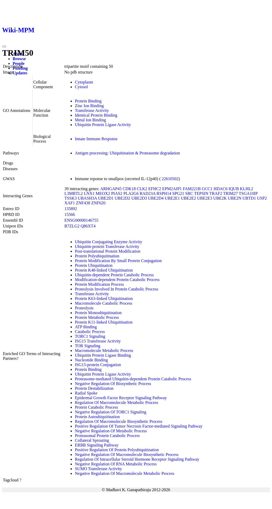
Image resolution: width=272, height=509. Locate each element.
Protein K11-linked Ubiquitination (103, 322)
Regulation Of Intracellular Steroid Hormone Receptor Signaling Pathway (137, 459)
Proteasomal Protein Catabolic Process (107, 435)
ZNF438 (83, 203)
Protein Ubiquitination (94, 265)
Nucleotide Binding (91, 360)
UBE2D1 (106, 198)
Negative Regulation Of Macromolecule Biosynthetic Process (126, 454)
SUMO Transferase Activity (98, 468)
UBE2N (235, 198)
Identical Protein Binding (96, 115)
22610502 (170, 178)
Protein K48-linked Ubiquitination (103, 270)
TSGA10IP (248, 193)
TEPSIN (201, 193)
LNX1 (89, 193)
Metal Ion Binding (90, 120)
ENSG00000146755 (81, 220)
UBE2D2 (122, 198)
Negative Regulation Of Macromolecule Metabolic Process (124, 473)
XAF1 (69, 203)
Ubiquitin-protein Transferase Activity (107, 246)
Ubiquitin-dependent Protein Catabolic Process (114, 275)
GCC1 (207, 188)
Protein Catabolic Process (96, 407)
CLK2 (142, 188)
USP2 (262, 198)
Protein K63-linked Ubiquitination (103, 298)
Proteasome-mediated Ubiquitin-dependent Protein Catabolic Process (133, 379)
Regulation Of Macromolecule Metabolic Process (116, 402)
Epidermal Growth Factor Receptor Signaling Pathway (121, 398)
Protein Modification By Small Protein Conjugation (118, 260)
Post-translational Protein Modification (107, 251)
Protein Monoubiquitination (98, 312)
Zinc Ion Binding (89, 105)
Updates (20, 73)
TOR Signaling (87, 346)
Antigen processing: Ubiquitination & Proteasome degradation (127, 153)
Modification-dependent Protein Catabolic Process (117, 279)
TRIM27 (230, 193)
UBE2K (220, 198)
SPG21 (178, 193)
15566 (69, 214)
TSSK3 (70, 198)
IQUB (233, 188)
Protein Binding (88, 101)
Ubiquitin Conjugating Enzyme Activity (108, 242)
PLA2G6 (130, 193)
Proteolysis (84, 308)
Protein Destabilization (94, 388)
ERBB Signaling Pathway (96, 445)
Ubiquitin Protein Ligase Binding (103, 355)
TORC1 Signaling (90, 336)
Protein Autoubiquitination (97, 416)
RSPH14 (164, 193)
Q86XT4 (88, 226)
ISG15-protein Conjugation (98, 364)
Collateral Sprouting (92, 440)
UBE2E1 (172, 198)
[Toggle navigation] (4, 46)
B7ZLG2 (71, 226)
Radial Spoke (86, 393)
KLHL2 (246, 188)
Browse (19, 58)
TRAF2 (215, 193)
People (18, 63)
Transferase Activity (92, 110)
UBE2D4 (156, 198)
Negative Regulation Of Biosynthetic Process (113, 383)
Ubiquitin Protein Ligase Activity (103, 124)
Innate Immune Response (96, 139)
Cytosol (81, 87)
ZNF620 (98, 203)
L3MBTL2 (73, 193)
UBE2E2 (188, 198)
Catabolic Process (90, 331)
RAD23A (147, 193)
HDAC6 (220, 188)
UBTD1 (249, 198)
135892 (70, 208)
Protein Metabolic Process (97, 317)
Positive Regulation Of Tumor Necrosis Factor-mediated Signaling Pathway (138, 426)
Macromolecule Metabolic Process (104, 350)
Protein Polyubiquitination (97, 256)
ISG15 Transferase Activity (98, 341)
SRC (189, 193)
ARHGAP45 (111, 188)
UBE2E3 (204, 198)
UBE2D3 (139, 198)
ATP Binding (86, 327)
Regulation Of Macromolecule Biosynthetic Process (118, 421)
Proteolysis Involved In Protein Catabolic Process (116, 289)
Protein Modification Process (99, 284)
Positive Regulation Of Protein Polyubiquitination (117, 450)
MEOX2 (103, 193)
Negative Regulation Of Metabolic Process (111, 431)
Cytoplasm (84, 82)
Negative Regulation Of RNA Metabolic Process (116, 464)
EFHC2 (154, 188)
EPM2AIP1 (172, 188)
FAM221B (192, 188)
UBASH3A (87, 198)
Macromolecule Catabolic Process (103, 303)
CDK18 (129, 188)
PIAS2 (116, 193)
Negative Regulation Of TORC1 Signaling (110, 412)
